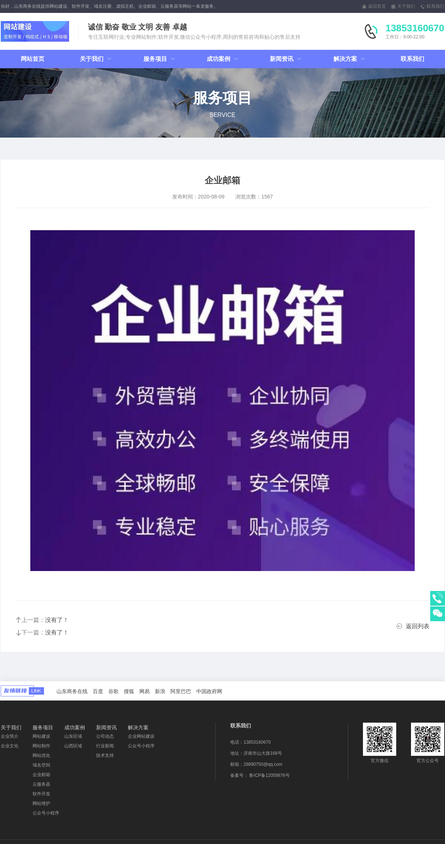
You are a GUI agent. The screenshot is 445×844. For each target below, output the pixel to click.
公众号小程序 (46, 813)
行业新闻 (105, 745)
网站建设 (41, 736)
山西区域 (73, 745)
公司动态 (105, 736)
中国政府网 (209, 691)
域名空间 (41, 765)
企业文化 (9, 745)
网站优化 (41, 755)
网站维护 (41, 803)
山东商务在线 (72, 691)
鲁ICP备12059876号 (269, 775)
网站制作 (41, 745)
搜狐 (129, 691)
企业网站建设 (141, 736)
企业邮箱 (41, 774)
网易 (144, 691)
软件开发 (41, 793)
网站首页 (32, 59)
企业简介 (9, 736)
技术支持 (105, 755)
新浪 (160, 691)
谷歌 (113, 691)
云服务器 (41, 784)
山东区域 (73, 736)
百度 (98, 691)
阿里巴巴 (180, 691)
